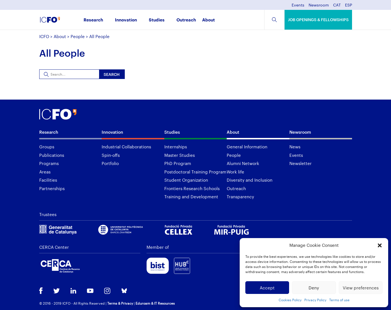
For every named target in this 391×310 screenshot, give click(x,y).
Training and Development (191, 196)
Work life (235, 171)
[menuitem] (337, 6)
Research (93, 20)
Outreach (186, 20)
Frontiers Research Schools (192, 188)
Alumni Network (243, 163)
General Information (247, 146)
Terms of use (339, 300)
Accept (267, 287)
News (294, 146)
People (78, 36)
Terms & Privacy (120, 303)
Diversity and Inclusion (249, 180)
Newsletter (300, 163)
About (208, 20)
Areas (45, 171)
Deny (314, 287)
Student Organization (186, 180)
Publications (51, 155)
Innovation (126, 20)
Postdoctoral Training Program (195, 171)
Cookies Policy (290, 300)
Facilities (48, 180)
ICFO (44, 36)
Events (298, 5)
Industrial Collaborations (126, 146)
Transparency (240, 196)
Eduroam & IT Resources (155, 303)
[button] (380, 245)
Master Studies (179, 155)
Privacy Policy (315, 300)
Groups (46, 146)
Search (112, 74)
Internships (175, 146)
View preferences (361, 287)
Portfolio (110, 163)
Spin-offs (111, 155)
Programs (49, 163)
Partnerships (52, 188)
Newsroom (319, 5)
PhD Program (177, 163)
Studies (157, 20)
